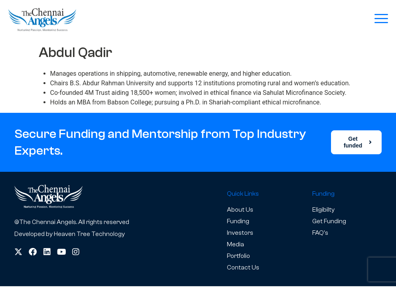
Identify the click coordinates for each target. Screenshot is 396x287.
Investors (240, 232)
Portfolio (238, 255)
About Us (240, 209)
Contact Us (243, 267)
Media (235, 244)
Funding (238, 221)
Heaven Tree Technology (89, 234)
